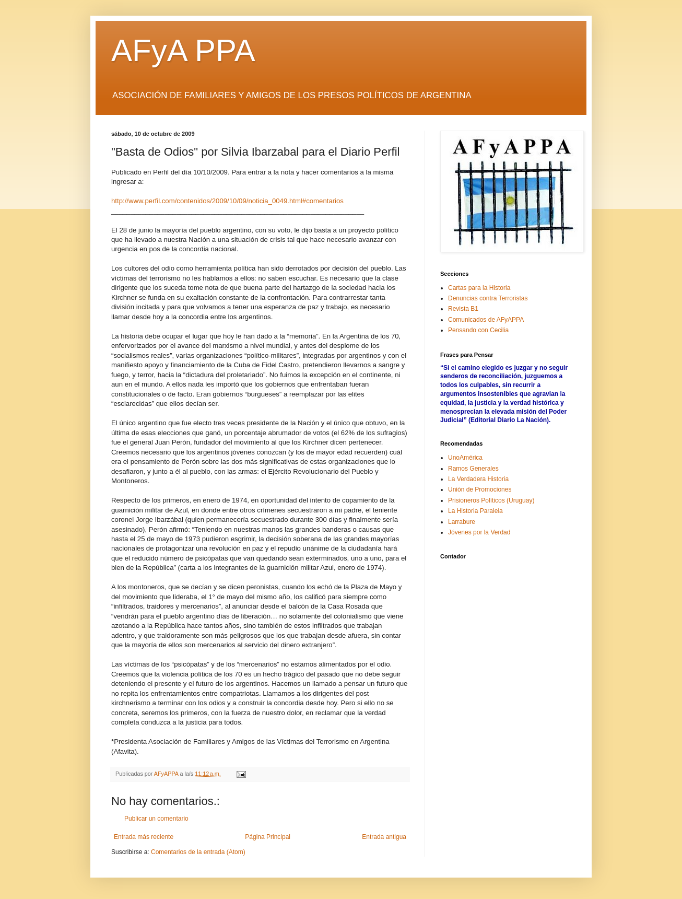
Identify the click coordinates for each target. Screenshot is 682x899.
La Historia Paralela (475, 511)
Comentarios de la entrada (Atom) (198, 852)
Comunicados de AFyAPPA (486, 319)
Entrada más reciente (143, 836)
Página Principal (267, 836)
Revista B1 (463, 308)
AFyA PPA (183, 50)
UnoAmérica (465, 457)
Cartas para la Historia (479, 287)
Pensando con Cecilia (478, 330)
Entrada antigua (384, 836)
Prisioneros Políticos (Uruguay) (491, 500)
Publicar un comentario (156, 818)
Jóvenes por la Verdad (479, 532)
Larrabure (461, 522)
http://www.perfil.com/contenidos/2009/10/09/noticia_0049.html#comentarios (227, 201)
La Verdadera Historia (478, 479)
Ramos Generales (473, 468)
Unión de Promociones (479, 489)
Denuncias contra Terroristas (488, 298)
